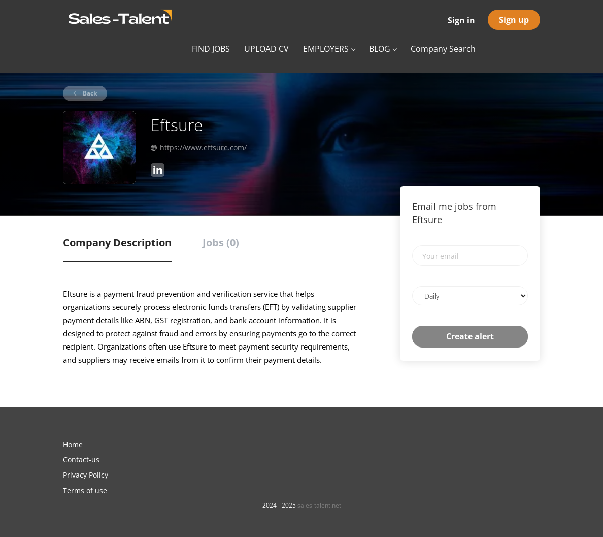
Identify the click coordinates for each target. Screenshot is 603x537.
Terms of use (85, 490)
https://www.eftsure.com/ (203, 147)
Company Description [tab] (117, 242)
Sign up (514, 19)
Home (73, 444)
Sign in (461, 20)
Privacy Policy (85, 475)
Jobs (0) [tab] (221, 242)
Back (89, 93)
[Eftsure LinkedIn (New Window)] (157, 171)
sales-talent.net (319, 505)
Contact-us (81, 459)
